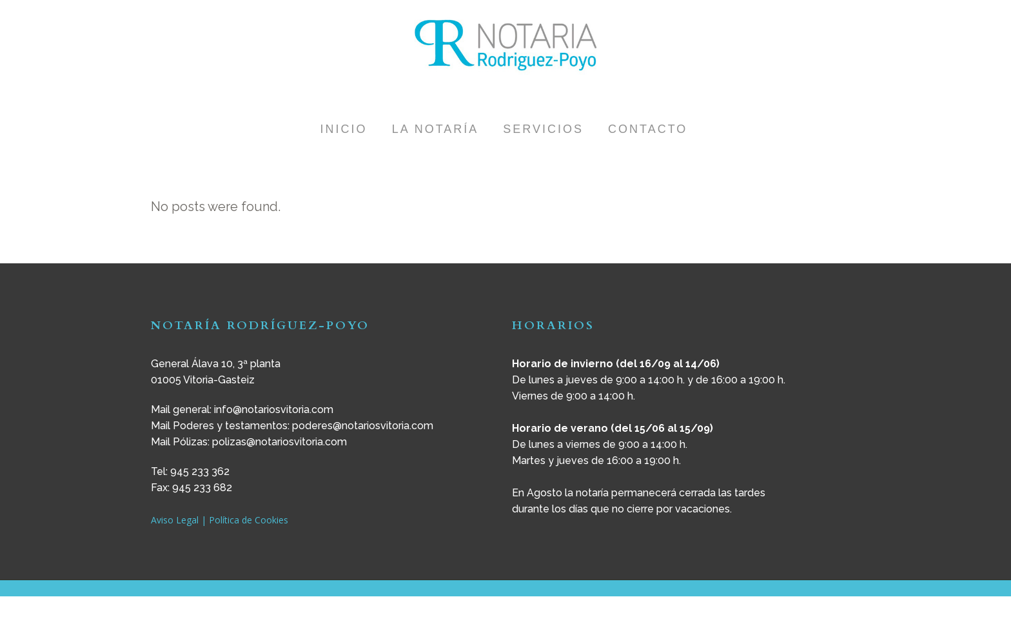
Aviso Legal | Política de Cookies (219, 520)
